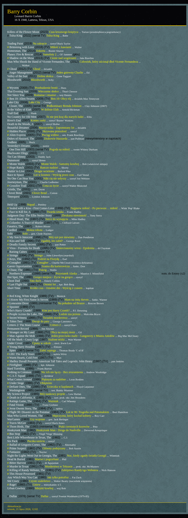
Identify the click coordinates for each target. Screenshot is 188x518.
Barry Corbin (22, 11)
